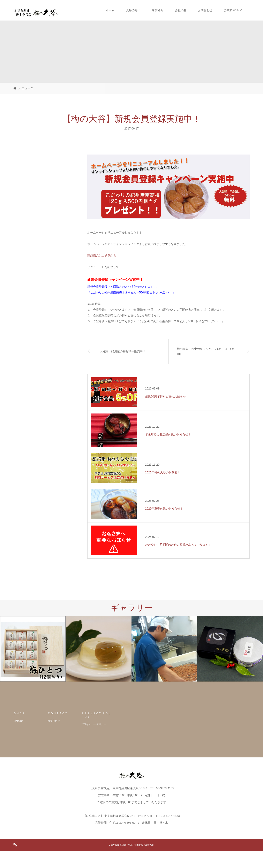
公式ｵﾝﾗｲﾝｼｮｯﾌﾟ (234, 10)
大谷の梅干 (133, 10)
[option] (33, 649)
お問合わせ (205, 10)
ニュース (27, 88)
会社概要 (180, 10)
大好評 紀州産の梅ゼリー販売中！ (123, 351)
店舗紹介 (157, 10)
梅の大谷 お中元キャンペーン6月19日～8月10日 (205, 351)
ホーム (110, 10)
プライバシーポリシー (93, 724)
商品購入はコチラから (101, 255)
